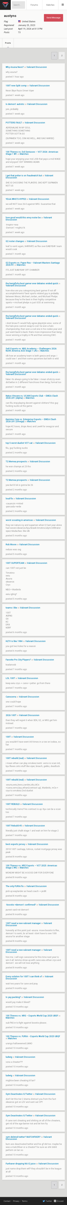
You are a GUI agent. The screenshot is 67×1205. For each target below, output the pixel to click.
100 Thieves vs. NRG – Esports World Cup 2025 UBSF (32, 1015)
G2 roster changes (15, 241)
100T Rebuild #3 (14, 825)
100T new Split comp (16, 85)
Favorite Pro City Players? (18, 660)
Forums (34, 5)
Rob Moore (11, 544)
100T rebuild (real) (15, 758)
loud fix (9, 498)
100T (8, 737)
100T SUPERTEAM (15, 563)
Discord (58, 1201)
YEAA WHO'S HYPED (16, 199)
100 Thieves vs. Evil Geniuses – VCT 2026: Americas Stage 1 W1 (32, 153)
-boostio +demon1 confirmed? (21, 905)
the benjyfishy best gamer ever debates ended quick (32, 283)
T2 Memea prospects (16, 461)
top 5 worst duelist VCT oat (19, 443)
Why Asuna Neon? (15, 67)
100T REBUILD (13, 804)
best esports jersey (16, 844)
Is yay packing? (13, 997)
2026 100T (11, 715)
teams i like (12, 608)
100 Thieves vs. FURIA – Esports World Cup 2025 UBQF (33, 1036)
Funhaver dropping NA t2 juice (21, 1163)
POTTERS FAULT (14, 122)
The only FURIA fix (15, 886)
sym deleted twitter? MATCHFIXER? (23, 1137)
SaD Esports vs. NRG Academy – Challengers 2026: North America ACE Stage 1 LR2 (31, 349)
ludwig (9, 1057)
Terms (25, 1201)
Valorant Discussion (37, 67)
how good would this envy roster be (23, 217)
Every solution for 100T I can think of (24, 976)
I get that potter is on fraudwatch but (24, 175)
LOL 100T (10, 678)
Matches (50, 5)
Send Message (53, 18)
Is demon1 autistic (15, 104)
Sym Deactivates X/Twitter (19, 1094)
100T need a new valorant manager (23, 923)
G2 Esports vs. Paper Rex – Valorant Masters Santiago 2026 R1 (33, 264)
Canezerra (11, 697)
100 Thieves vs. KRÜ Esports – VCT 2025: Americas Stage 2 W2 (31, 866)
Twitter (47, 1201)
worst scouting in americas (19, 520)
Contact (7, 1201)
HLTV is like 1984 (14, 641)
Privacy (16, 1201)
